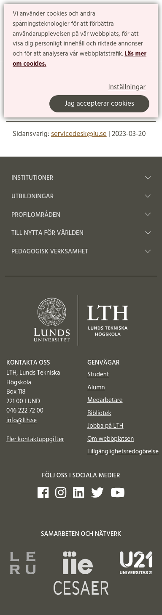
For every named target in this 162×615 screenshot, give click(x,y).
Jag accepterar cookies (99, 103)
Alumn (96, 388)
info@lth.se (21, 420)
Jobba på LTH (105, 426)
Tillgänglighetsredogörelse (123, 452)
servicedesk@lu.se (79, 134)
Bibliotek (99, 413)
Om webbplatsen (110, 439)
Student (98, 375)
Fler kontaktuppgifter (35, 439)
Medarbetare (104, 400)
